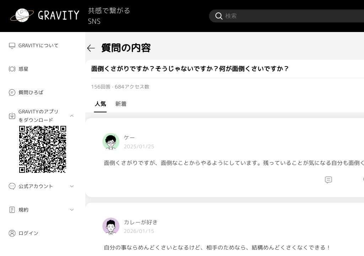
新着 (121, 104)
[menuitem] (42, 45)
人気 (100, 104)
